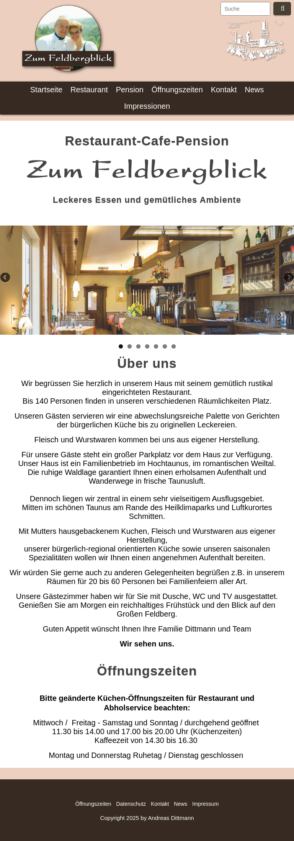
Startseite (46, 89)
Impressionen (147, 106)
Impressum (205, 804)
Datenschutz (131, 804)
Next (288, 278)
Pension (130, 89)
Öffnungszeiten (177, 89)
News (254, 89)
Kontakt (224, 89)
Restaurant (89, 89)
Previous (5, 278)
